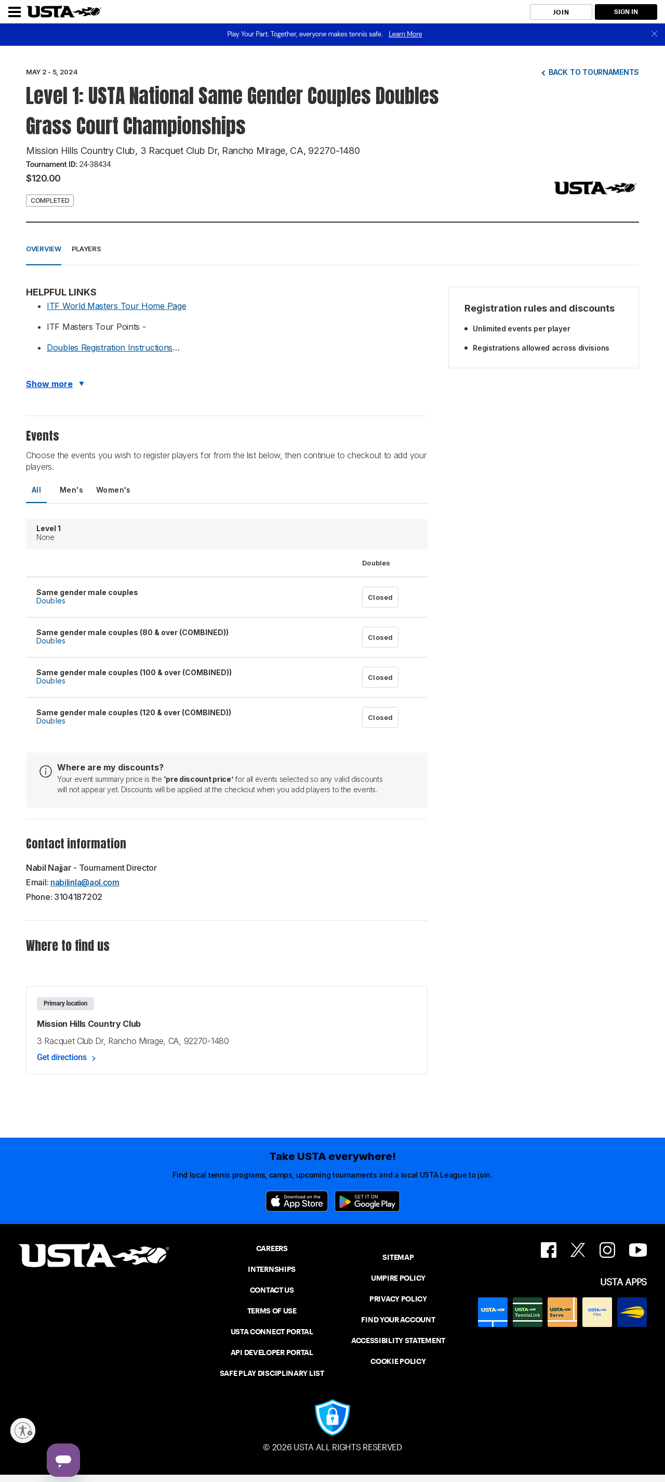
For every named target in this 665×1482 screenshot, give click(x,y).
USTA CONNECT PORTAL (272, 1331)
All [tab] (36, 489)
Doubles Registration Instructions (109, 347)
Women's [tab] (113, 489)
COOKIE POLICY (397, 1361)
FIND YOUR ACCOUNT (398, 1319)
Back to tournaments (594, 72)
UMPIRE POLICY (398, 1278)
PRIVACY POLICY (398, 1298)
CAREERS (272, 1248)
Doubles (50, 600)
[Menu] (14, 12)
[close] (654, 34)
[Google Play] (367, 1201)
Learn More (405, 34)
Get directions (62, 1057)
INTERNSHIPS (272, 1269)
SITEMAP (398, 1257)
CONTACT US (272, 1290)
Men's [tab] (71, 489)
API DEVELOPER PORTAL (272, 1352)
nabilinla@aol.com (84, 882)
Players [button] (86, 248)
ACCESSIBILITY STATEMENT (398, 1340)
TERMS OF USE (272, 1310)
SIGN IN (626, 11)
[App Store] (296, 1201)
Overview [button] (43, 248)
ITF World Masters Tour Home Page (116, 306)
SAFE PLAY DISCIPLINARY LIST (272, 1373)
